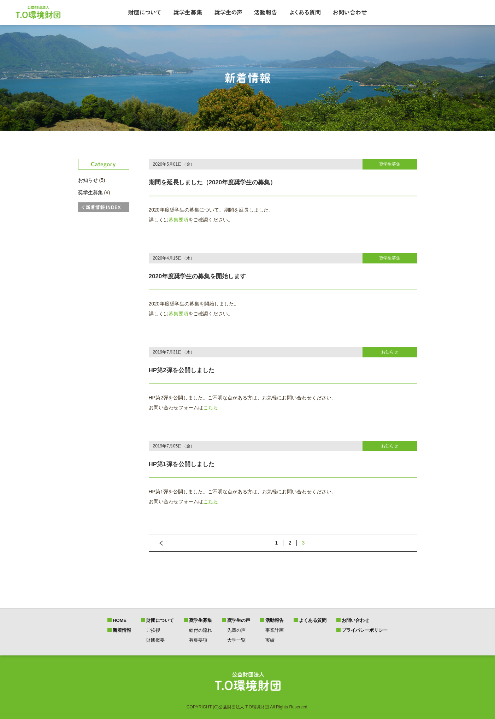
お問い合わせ (355, 620)
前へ (156, 543)
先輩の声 (236, 630)
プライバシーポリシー (365, 630)
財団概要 (155, 640)
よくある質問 (312, 620)
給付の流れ (200, 630)
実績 (270, 640)
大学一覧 (236, 640)
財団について (160, 620)
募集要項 (178, 219)
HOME (119, 620)
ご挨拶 (153, 630)
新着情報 (122, 630)
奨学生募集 (90, 192)
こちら (210, 407)
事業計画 (274, 630)
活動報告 (274, 620)
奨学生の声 (238, 620)
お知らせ (88, 180)
